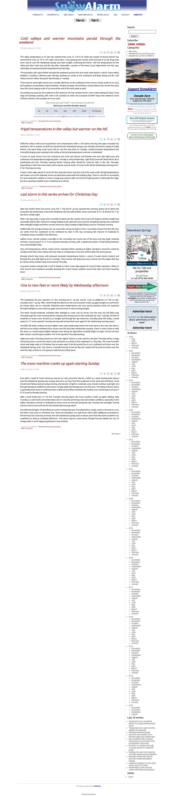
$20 (65, 111)
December (135, 353)
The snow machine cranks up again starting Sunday (59, 363)
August (134, 362)
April (133, 341)
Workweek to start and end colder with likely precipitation (141, 768)
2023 (131, 410)
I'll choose (96, 111)
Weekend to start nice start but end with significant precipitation (143, 753)
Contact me (135, 135)
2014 (131, 676)
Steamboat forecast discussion (49, 121)
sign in (64, 116)
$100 (84, 111)
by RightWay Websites (88, 794)
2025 (131, 351)
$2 (39, 111)
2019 (131, 528)
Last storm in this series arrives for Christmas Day (58, 194)
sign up (91, 116)
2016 (131, 617)
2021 (131, 469)
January (134, 348)
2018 (131, 558)
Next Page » (116, 434)
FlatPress (97, 786)
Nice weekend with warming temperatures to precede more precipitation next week (142, 741)
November (135, 355)
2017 (131, 587)
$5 (47, 111)
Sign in (94, 20)
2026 (131, 337)
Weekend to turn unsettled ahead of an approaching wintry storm (142, 723)
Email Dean (142, 275)
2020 (131, 499)
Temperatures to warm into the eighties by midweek (142, 729)
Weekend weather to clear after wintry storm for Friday (142, 764)
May (133, 339)
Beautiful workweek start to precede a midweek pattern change (140, 758)
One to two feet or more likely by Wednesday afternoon (64, 285)
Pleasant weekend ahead (139, 732)
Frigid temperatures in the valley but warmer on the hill (63, 129)
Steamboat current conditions (141, 56)
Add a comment (27, 123)
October (135, 357)
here (130, 109)
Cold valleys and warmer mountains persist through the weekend (69, 40)
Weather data (85, 15)
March (134, 343)
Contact (125, 15)
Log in (130, 777)
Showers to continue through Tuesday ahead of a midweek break (141, 747)
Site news (133, 51)
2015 (131, 646)
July (133, 364)
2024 (131, 380)
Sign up (80, 20)
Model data (103, 15)
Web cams (69, 15)
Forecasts (38, 15)
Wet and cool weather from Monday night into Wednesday (142, 735)
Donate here (142, 98)
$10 (55, 111)
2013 (131, 705)
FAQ (115, 15)
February (135, 345)
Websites (138, 15)
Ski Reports (53, 15)
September (136, 360)
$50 (74, 111)
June (133, 366)
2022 (131, 439)
